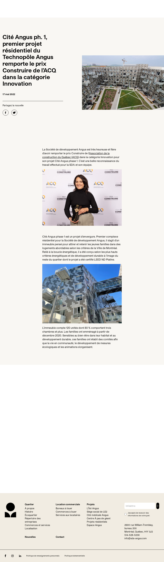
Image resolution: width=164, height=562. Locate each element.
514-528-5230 (132, 535)
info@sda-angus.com (135, 538)
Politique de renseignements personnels (42, 556)
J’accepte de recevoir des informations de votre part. (139, 514)
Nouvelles (30, 537)
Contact (60, 537)
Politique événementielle (75, 556)
